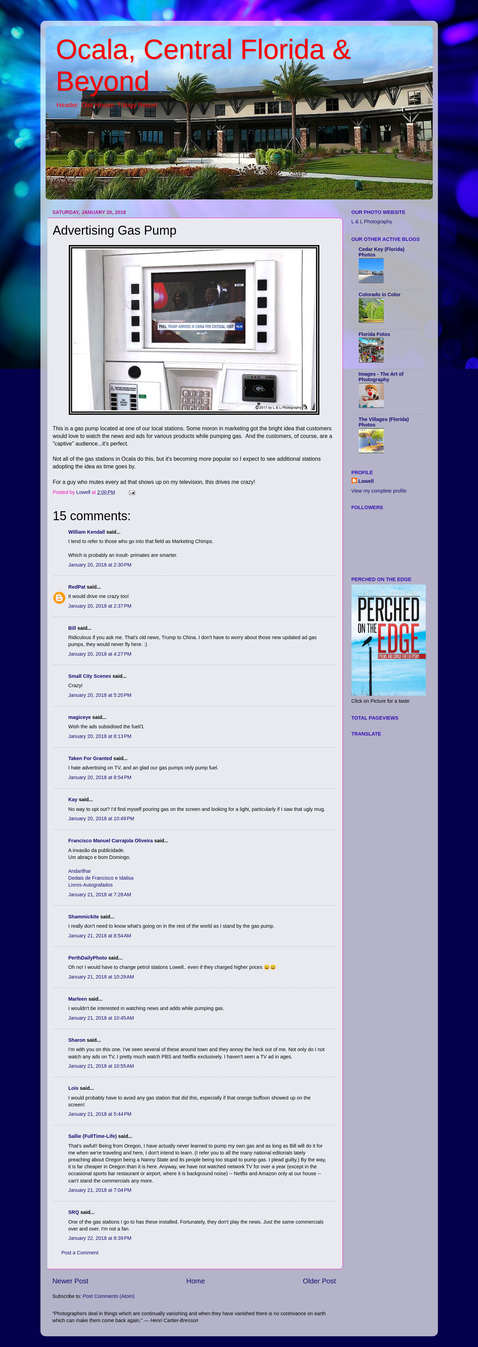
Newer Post (70, 1281)
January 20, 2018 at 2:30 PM (100, 565)
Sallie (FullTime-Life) (92, 1136)
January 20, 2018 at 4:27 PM (100, 654)
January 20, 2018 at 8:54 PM (100, 777)
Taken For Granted (90, 758)
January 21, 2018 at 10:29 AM (101, 977)
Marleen (77, 999)
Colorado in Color (380, 294)
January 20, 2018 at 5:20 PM (100, 695)
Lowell (366, 481)
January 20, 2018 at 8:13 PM (100, 736)
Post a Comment (80, 1252)
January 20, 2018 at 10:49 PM (101, 818)
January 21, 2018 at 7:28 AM (99, 894)
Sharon (77, 1040)
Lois (73, 1088)
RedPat (77, 587)
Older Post (319, 1281)
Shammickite (83, 916)
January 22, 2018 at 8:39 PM (100, 1238)
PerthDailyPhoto (87, 958)
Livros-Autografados (90, 885)
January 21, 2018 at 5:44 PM (100, 1114)
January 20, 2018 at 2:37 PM (100, 606)
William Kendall (86, 532)
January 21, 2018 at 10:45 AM (101, 1018)
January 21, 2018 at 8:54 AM (99, 935)
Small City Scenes (89, 676)
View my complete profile (379, 491)
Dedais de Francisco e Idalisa (101, 878)
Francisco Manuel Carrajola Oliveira (110, 840)
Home (195, 1281)
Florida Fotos (374, 334)
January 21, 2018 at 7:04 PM (100, 1190)
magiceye (79, 717)
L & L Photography (372, 221)
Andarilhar (79, 871)
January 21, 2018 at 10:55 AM (101, 1066)
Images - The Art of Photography (381, 376)
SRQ (73, 1212)
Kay (72, 799)
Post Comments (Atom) (109, 1296)
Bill (72, 628)
